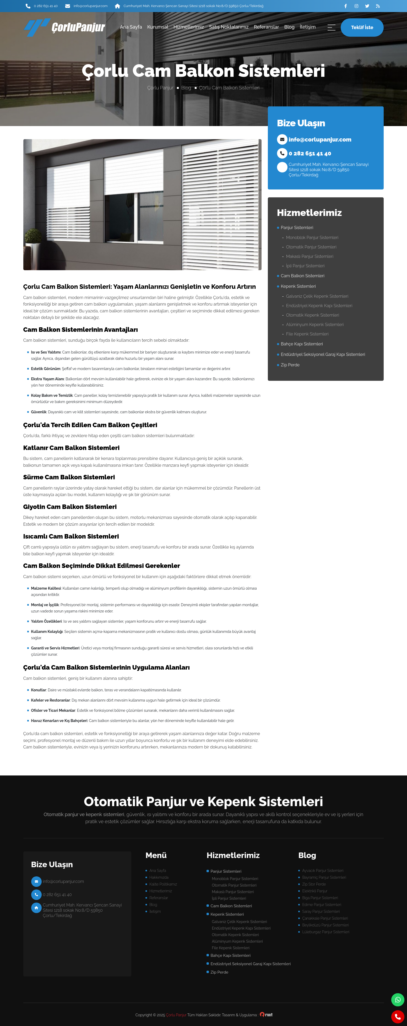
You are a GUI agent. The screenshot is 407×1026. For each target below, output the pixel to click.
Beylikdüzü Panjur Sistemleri (325, 925)
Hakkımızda (159, 877)
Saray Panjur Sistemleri (321, 911)
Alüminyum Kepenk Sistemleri (315, 324)
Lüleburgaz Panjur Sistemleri (325, 932)
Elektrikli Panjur (314, 891)
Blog (289, 27)
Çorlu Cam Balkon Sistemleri (229, 87)
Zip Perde (290, 364)
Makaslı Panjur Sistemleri (309, 256)
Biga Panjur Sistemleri (320, 898)
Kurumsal (157, 27)
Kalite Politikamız (163, 884)
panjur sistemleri (61, 27)
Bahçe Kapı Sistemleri (302, 343)
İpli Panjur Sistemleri (305, 265)
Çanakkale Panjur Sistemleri (325, 918)
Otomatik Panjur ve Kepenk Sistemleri (203, 801)
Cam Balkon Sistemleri (302, 275)
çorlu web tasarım (266, 1014)
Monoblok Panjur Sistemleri (312, 237)
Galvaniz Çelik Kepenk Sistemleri (317, 296)
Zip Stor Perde (314, 884)
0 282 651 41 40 (46, 6)
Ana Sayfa (131, 27)
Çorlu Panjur (160, 87)
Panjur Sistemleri (297, 227)
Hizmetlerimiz (188, 27)
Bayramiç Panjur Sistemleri (324, 877)
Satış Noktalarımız (229, 27)
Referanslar (266, 27)
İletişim (308, 27)
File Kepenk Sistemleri (307, 334)
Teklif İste (362, 27)
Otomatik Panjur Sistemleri (311, 247)
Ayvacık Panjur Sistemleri (322, 870)
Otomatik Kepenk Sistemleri (312, 315)
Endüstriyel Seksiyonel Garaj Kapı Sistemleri (323, 354)
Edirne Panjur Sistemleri (321, 905)
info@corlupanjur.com (90, 6)
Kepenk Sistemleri (298, 286)
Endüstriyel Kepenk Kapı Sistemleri (319, 305)
